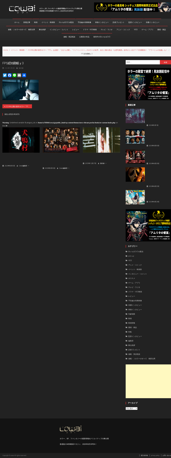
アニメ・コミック (123, 30)
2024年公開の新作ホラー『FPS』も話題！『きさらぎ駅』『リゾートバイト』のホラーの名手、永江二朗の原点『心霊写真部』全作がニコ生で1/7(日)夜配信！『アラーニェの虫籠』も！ (19, 106)
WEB (136, 30)
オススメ (131, 278)
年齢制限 (131, 314)
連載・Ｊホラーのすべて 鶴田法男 (21, 30)
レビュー (75, 30)
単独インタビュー (102, 22)
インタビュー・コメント (59, 30)
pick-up (131, 256)
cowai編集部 (23, 165)
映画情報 (131, 323)
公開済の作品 (84, 37)
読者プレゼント (118, 22)
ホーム (16, 22)
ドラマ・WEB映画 (90, 30)
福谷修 (102, 163)
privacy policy (155, 455)
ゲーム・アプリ (147, 30)
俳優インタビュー (152, 22)
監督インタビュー (135, 22)
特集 (130, 332)
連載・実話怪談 (69, 37)
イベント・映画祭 (48, 22)
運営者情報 (144, 455)
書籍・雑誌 (161, 30)
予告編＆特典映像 (84, 22)
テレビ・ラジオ (107, 30)
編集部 (130, 341)
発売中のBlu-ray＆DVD (101, 37)
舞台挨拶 (42, 30)
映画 (36, 22)
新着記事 (26, 22)
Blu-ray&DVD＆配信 (66, 22)
